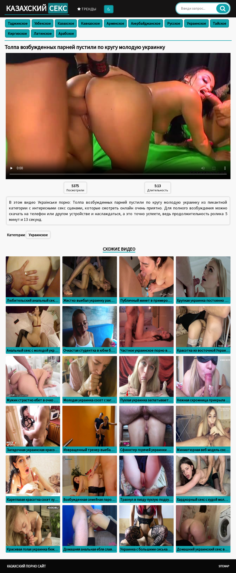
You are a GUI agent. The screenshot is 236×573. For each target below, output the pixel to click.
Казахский (37, 8)
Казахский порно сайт (26, 566)
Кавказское (90, 23)
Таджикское (18, 23)
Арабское (66, 33)
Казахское (66, 23)
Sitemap (224, 566)
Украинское (196, 23)
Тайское (219, 23)
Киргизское (17, 33)
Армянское (115, 23)
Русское (173, 23)
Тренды (86, 9)
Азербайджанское (145, 23)
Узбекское (42, 23)
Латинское (43, 33)
